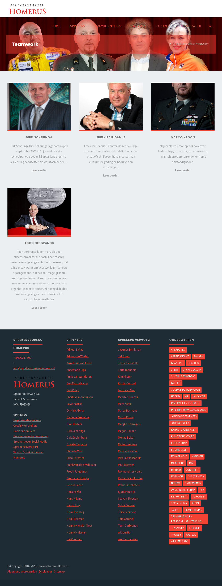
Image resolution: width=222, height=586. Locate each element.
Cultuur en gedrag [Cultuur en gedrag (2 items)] (183, 376)
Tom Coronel (126, 519)
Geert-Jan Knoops (78, 478)
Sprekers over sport (25, 447)
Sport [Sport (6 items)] (195, 503)
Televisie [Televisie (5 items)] (194, 528)
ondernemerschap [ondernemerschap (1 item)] (183, 489)
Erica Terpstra (75, 458)
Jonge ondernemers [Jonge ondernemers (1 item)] (184, 416)
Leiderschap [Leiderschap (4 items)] (179, 443)
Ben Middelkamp (77, 383)
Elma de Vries (75, 451)
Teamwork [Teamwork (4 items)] (177, 528)
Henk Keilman (75, 519)
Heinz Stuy (73, 505)
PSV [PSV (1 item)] (201, 489)
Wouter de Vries (128, 539)
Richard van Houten (130, 478)
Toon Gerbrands (128, 525)
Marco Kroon (126, 417)
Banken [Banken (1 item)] (198, 356)
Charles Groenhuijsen (80, 397)
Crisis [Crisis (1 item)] (174, 369)
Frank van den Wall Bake (82, 465)
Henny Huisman (76, 532)
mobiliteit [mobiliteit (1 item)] (192, 470)
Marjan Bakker (127, 431)
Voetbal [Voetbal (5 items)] (191, 534)
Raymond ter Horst (130, 471)
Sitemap (59, 571)
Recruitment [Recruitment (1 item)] (179, 496)
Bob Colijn (73, 390)
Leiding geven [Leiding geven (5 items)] (179, 449)
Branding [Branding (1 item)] (177, 363)
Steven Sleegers (128, 498)
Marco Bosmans (127, 410)
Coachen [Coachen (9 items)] (193, 363)
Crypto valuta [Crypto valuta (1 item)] (192, 369)
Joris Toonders (127, 370)
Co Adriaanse (74, 404)
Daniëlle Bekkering (78, 417)
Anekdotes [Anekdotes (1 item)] (178, 349)
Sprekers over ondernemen (30, 436)
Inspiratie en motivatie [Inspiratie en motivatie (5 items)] (185, 403)
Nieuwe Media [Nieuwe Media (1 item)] (196, 476)
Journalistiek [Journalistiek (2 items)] (180, 423)
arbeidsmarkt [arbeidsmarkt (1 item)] (180, 356)
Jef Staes (124, 356)
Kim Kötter (125, 376)
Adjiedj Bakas (75, 349)
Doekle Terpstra (77, 444)
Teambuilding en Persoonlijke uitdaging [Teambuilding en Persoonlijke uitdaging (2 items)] (186, 519)
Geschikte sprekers (25, 426)
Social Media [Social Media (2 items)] (179, 503)
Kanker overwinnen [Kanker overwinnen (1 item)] (183, 429)
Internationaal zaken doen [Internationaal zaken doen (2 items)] (188, 409)
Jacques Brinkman (129, 349)
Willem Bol (124, 532)
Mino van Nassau (128, 451)
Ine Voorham (74, 539)
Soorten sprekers (24, 431)
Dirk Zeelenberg (77, 437)
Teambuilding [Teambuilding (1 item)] (193, 510)
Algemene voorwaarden (22, 571)
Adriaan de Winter (78, 356)
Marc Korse (125, 404)
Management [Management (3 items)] (179, 456)
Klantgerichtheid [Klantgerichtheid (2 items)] (182, 436)
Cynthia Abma (75, 410)
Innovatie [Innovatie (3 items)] (199, 396)
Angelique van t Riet (79, 363)
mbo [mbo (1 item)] (191, 463)
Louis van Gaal (126, 390)
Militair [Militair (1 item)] (176, 470)
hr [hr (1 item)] (186, 396)
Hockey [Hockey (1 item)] (175, 396)
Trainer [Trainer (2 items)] (176, 534)
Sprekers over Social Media (30, 441)
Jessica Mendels (128, 363)
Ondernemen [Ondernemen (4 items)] (193, 483)
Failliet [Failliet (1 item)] (176, 383)
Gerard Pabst (75, 485)
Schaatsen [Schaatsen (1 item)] (199, 496)
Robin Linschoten (128, 485)
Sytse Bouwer (126, 505)
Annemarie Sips (76, 370)
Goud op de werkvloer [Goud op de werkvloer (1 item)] (185, 389)
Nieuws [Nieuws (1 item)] (175, 483)
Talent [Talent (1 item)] (175, 510)
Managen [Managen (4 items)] (197, 456)
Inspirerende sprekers (27, 420)
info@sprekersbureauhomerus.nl (34, 368)
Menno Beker (126, 437)
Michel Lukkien (127, 444)
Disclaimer (45, 571)
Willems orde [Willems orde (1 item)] (179, 541)
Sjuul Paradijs (126, 492)
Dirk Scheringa (76, 431)
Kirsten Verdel (127, 383)
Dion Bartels (74, 424)
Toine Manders (127, 512)
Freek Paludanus (77, 471)
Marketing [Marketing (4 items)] (177, 463)
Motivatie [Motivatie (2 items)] (177, 476)
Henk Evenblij (75, 512)
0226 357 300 (23, 358)
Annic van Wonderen (79, 376)
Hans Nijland (74, 498)
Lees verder (39, 170)
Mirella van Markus (129, 458)
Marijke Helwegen (129, 424)
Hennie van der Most (79, 525)
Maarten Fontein (128, 397)
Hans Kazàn (74, 492)
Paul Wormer (126, 465)
